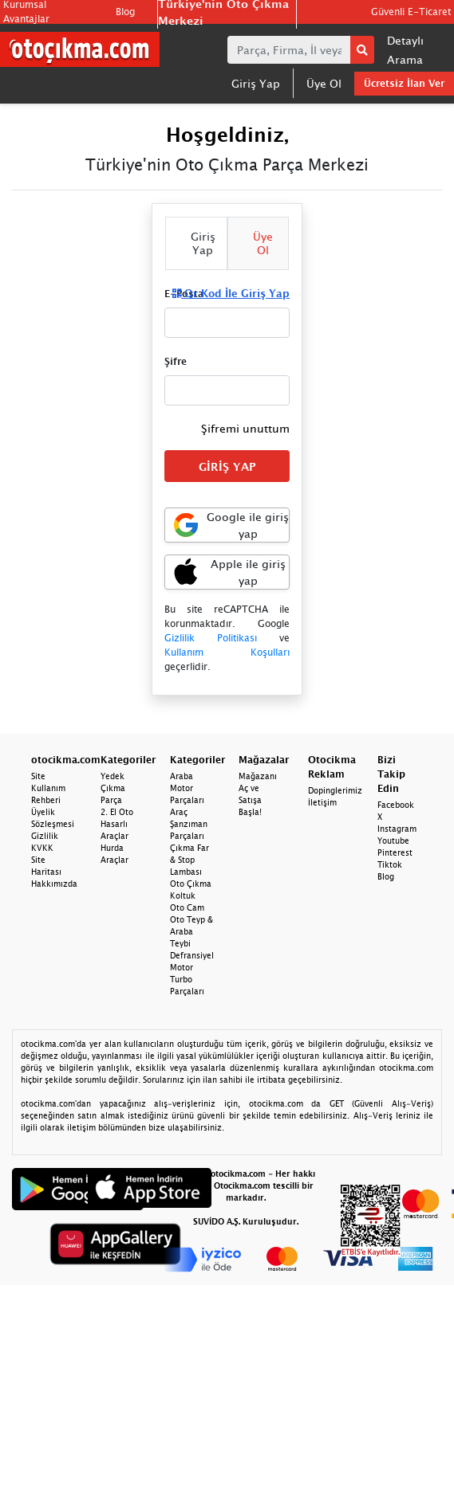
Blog (125, 12)
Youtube (393, 840)
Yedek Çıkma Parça (113, 788)
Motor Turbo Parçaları (187, 979)
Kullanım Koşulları (227, 652)
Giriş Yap (255, 83)
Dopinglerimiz (335, 790)
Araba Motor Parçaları (187, 788)
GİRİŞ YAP (227, 466)
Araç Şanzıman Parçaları (188, 824)
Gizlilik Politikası (210, 638)
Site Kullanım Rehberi (48, 788)
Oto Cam (187, 907)
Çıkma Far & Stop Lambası (189, 859)
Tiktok (389, 864)
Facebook (395, 804)
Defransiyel (192, 955)
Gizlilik (44, 836)
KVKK (42, 847)
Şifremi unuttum (245, 428)
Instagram (396, 828)
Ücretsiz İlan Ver (404, 83)
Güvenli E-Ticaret (411, 12)
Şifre (175, 361)
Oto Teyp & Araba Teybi (191, 931)
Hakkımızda (54, 883)
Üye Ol (323, 83)
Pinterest (395, 852)
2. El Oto (117, 812)
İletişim (322, 802)
